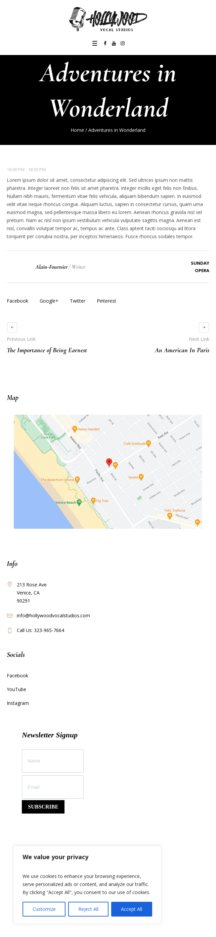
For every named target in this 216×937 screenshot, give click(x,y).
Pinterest (106, 301)
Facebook (17, 301)
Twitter (77, 301)
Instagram (18, 703)
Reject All (88, 909)
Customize (44, 909)
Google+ (49, 301)
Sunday (200, 263)
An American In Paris (182, 350)
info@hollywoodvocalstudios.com (53, 615)
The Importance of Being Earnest (47, 350)
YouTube (16, 689)
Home (77, 130)
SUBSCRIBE (43, 807)
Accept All (131, 909)
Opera (202, 270)
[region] (87, 885)
